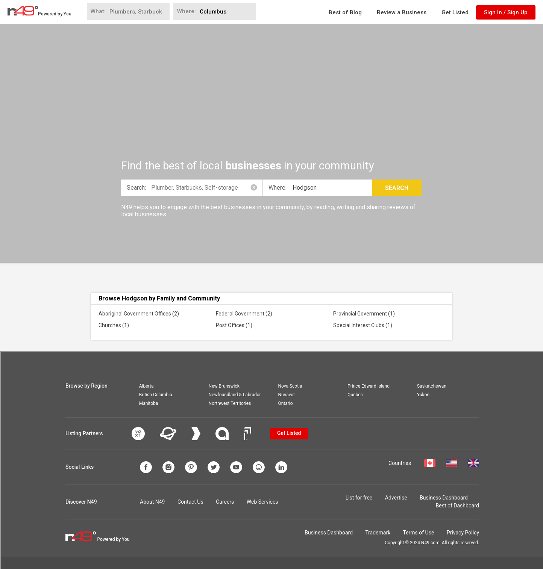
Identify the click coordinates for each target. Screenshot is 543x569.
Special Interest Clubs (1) (362, 325)
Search (396, 188)
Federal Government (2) (244, 314)
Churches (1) (114, 325)
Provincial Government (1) (364, 314)
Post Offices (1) (234, 325)
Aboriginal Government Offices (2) (139, 314)
